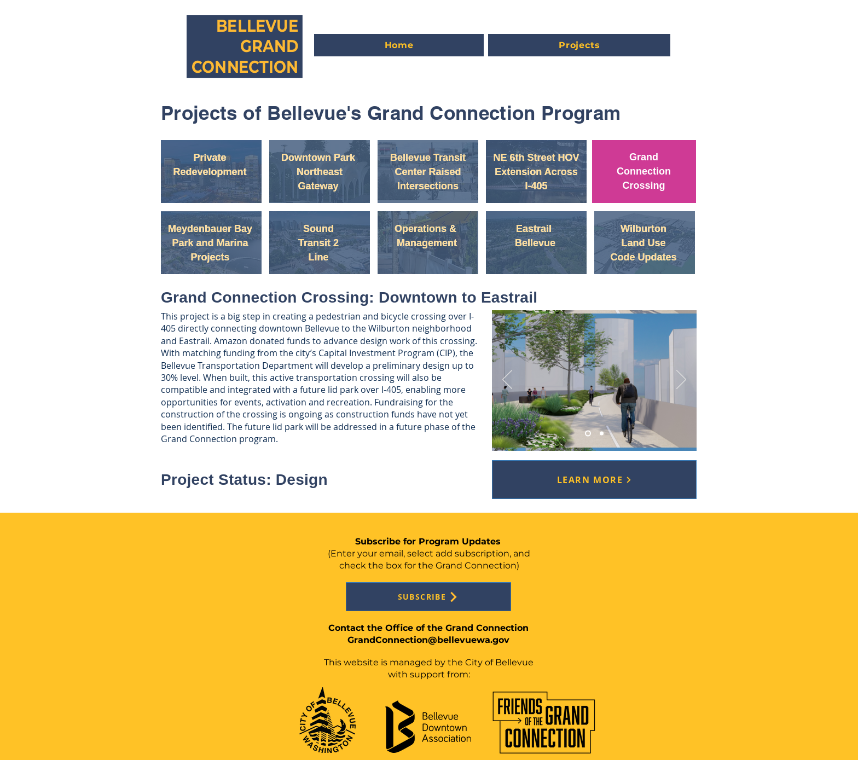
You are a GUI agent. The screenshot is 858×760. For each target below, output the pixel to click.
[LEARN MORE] (594, 479)
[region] (211, 171)
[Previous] (507, 380)
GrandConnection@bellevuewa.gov (428, 640)
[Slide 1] (602, 434)
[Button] (212, 171)
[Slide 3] (588, 434)
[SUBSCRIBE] (428, 596)
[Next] (681, 380)
